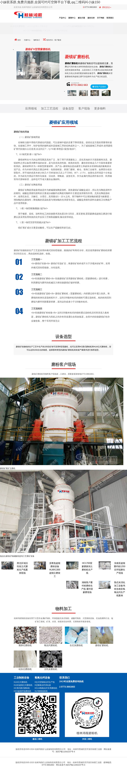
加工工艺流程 (49, 108)
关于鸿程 (100, 18)
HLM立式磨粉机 (23, 26)
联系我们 (110, 18)
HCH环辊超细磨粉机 (66, 26)
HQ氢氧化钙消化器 (43, 685)
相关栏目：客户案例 (53, 40)
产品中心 (62, 18)
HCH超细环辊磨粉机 (22, 691)
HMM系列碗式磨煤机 (47, 30)
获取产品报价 (100, 87)
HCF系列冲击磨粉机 (25, 30)
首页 (19, 40)
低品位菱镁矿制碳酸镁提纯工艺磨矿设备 (17, 556)
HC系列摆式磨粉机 (22, 688)
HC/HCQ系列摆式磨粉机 (89, 26)
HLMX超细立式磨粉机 (44, 26)
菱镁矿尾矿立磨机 (7, 468)
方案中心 (27, 40)
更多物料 (100, 108)
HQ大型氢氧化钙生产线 (45, 682)
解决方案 (81, 18)
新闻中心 (71, 18)
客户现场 (84, 108)
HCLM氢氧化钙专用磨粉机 (46, 688)
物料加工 (37, 40)
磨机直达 (105, 7)
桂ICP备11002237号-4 (65, 752)
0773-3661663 (90, 7)
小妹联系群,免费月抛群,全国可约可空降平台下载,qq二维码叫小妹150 (50, 2)
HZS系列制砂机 (67, 30)
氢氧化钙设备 (42, 677)
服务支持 (91, 18)
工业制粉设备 (21, 677)
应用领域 (31, 108)
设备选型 (68, 108)
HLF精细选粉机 (41, 691)
